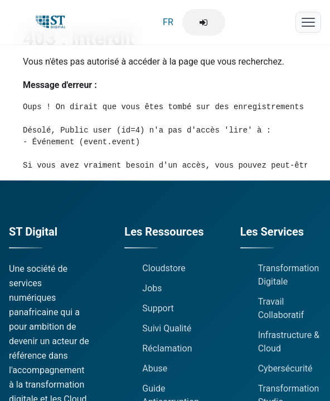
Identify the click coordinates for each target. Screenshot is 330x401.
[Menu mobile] (308, 22)
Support (157, 308)
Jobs (152, 288)
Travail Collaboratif (281, 308)
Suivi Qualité (166, 328)
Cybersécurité (285, 368)
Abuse (154, 368)
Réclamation (167, 348)
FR (168, 22)
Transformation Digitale (288, 275)
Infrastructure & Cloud (288, 342)
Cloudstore (164, 268)
